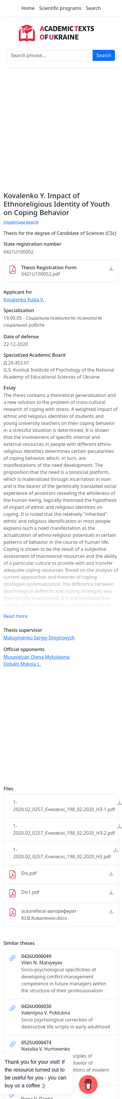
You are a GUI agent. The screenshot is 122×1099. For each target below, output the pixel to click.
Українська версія (20, 222)
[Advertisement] (54, 729)
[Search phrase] (50, 55)
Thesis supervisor (22, 630)
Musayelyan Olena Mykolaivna (36, 657)
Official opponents (24, 649)
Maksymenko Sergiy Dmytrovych (39, 637)
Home (28, 8)
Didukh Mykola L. (22, 664)
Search (93, 8)
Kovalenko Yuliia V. (23, 299)
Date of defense (21, 337)
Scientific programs (60, 8)
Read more (15, 616)
